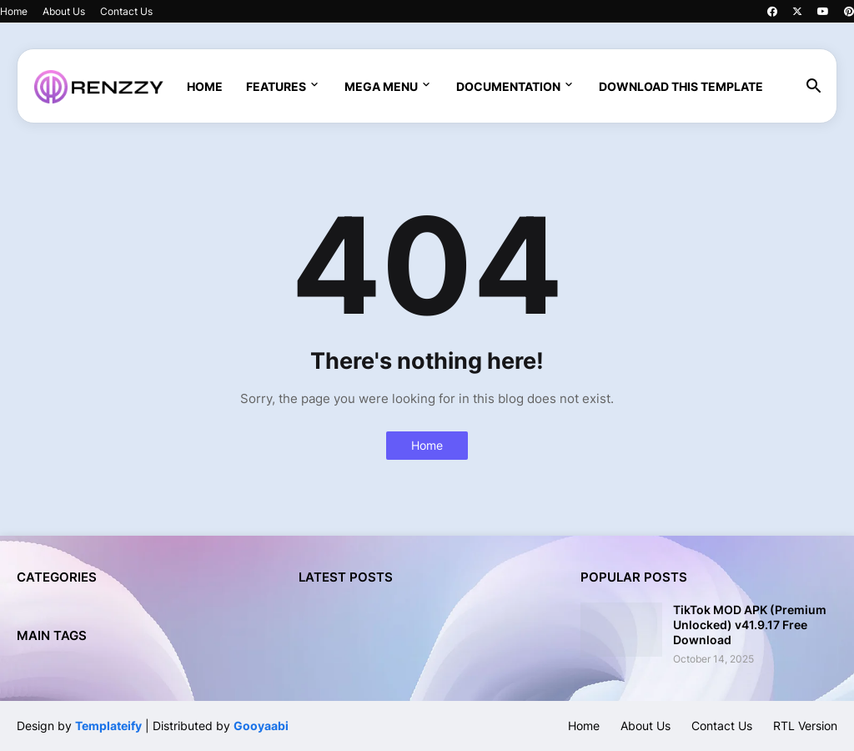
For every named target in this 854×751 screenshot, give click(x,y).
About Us (64, 11)
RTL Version (805, 725)
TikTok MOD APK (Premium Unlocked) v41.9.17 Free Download (749, 624)
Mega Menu (381, 86)
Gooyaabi (261, 725)
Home (14, 11)
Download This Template (681, 86)
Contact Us (126, 11)
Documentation (508, 86)
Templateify (108, 725)
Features (276, 86)
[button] (814, 87)
